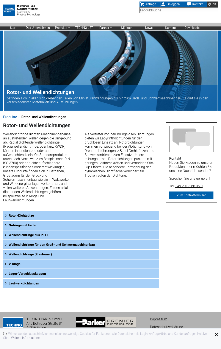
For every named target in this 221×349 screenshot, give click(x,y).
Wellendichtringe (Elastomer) (31, 254)
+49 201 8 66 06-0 (189, 186)
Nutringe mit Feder (23, 225)
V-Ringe (15, 264)
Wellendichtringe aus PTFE (30, 235)
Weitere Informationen (26, 338)
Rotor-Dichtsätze (22, 215)
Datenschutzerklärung (166, 327)
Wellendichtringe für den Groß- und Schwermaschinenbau (54, 244)
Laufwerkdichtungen (25, 283)
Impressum (158, 319)
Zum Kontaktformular (191, 195)
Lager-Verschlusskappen (28, 274)
